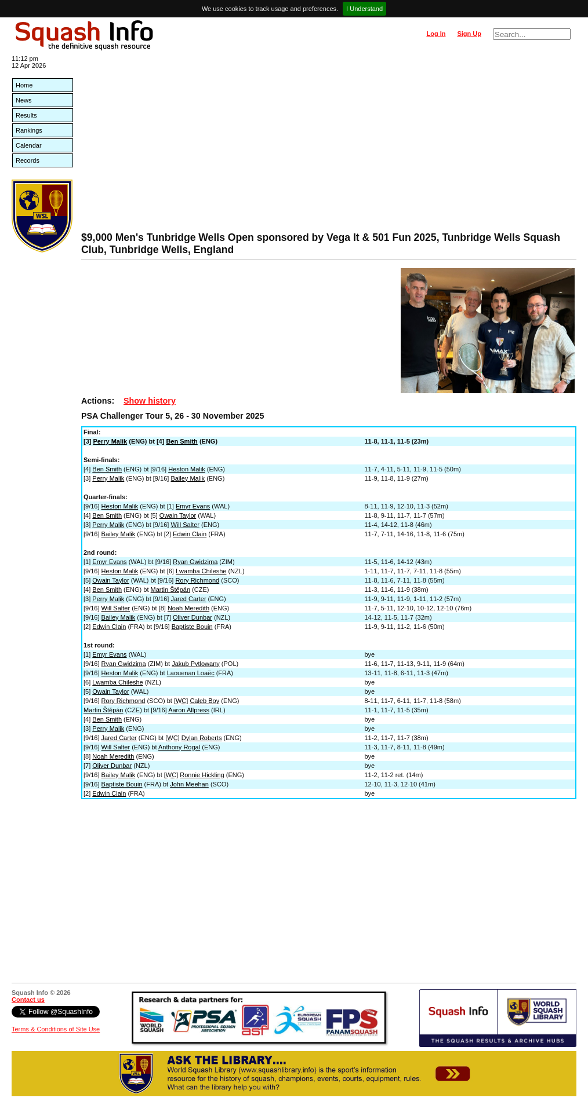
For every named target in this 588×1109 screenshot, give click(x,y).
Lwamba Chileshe (201, 571)
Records (27, 160)
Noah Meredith (188, 608)
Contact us (28, 999)
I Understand (364, 8)
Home (24, 85)
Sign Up (469, 33)
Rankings (29, 130)
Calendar (29, 145)
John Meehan (189, 784)
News (24, 100)
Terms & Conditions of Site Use (56, 1029)
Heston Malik (186, 469)
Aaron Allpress (188, 710)
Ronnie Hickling (202, 774)
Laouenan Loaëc (191, 672)
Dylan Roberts (202, 737)
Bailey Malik (187, 478)
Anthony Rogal (179, 747)
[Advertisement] (328, 145)
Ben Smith (181, 441)
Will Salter (184, 524)
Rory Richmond (197, 580)
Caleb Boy (204, 700)
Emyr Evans (193, 506)
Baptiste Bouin (192, 626)
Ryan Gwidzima (195, 561)
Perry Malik (110, 441)
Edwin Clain (189, 533)
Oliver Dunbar (192, 617)
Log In (435, 33)
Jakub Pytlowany (196, 663)
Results (26, 115)
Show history (150, 400)
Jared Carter (188, 598)
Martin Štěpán (170, 589)
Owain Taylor (177, 515)
